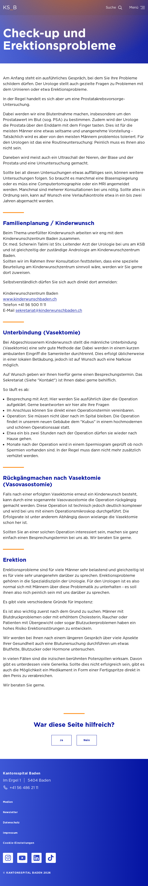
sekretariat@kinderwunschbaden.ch (49, 310)
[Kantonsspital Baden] (22, 773)
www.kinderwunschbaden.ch (30, 299)
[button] (61, 740)
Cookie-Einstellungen (18, 843)
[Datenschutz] (11, 822)
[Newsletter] (10, 812)
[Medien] (8, 801)
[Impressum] (10, 832)
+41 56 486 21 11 (24, 787)
